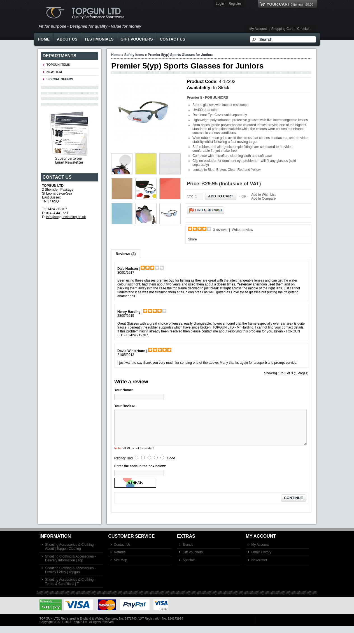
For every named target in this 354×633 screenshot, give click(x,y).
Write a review (242, 230)
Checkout (304, 29)
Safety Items (134, 55)
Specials (189, 567)
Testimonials (98, 39)
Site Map (120, 567)
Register (235, 4)
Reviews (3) (126, 254)
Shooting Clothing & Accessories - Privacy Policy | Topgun (70, 577)
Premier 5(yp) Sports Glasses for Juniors (180, 55)
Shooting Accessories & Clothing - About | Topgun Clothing (70, 553)
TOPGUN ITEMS (58, 64)
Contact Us (172, 39)
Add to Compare (263, 198)
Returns (120, 559)
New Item (54, 72)
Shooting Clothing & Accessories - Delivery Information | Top (70, 565)
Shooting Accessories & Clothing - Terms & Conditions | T (70, 588)
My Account (258, 29)
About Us (67, 39)
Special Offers (59, 79)
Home (44, 39)
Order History (261, 559)
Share (192, 239)
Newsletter (259, 567)
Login (220, 4)
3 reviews (220, 230)
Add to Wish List (263, 195)
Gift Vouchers (136, 39)
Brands (188, 551)
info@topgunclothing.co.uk (66, 217)
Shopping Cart (282, 29)
